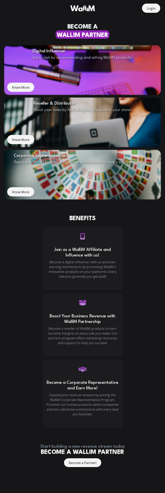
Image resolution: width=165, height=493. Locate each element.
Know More (20, 87)
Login (151, 8)
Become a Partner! (82, 463)
